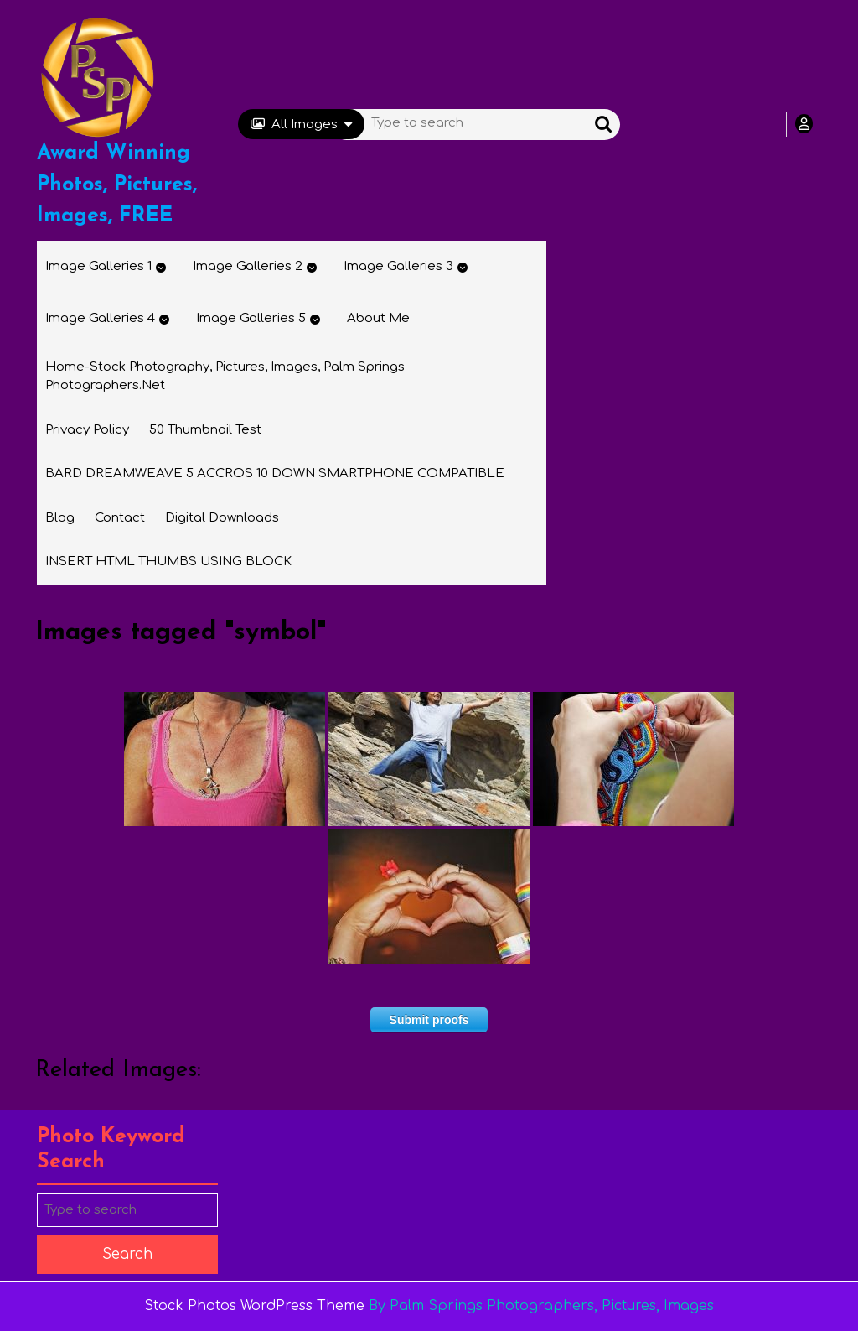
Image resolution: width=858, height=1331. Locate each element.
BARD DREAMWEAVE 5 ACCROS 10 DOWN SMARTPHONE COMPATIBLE (274, 473)
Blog (60, 518)
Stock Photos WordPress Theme (254, 1305)
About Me (378, 318)
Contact (120, 518)
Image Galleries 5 (251, 318)
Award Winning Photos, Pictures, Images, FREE (117, 184)
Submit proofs (429, 1020)
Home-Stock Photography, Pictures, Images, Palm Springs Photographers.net (225, 376)
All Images (301, 124)
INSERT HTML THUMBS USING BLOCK (168, 561)
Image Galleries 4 (100, 318)
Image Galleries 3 (398, 266)
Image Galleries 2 (247, 266)
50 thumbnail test (205, 430)
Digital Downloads (222, 518)
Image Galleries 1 (98, 266)
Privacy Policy (87, 430)
